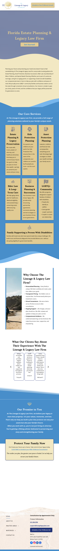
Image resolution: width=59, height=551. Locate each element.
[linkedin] (37, 542)
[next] (48, 367)
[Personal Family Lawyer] (17, 470)
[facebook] (31, 542)
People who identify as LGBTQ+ (45, 204)
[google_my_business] (40, 542)
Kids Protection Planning (29, 137)
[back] (11, 367)
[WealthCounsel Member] (42, 470)
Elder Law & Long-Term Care (13, 189)
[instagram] (34, 542)
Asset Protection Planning (46, 137)
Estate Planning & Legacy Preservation (13, 139)
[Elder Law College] (17, 476)
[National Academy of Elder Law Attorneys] (42, 476)
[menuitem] (17, 516)
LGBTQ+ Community (46, 187)
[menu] (3, 5)
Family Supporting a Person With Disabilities (29, 232)
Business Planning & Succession (29, 189)
